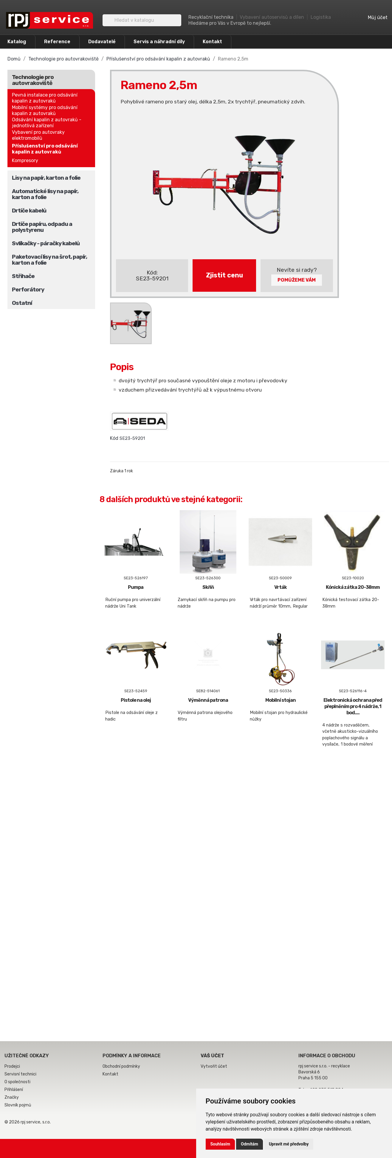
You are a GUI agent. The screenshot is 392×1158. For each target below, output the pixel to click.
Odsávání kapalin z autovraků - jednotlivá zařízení (46, 122)
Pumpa (135, 587)
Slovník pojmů (17, 1105)
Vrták (280, 587)
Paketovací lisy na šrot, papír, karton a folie (49, 259)
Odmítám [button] (249, 1144)
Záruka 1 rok (121, 471)
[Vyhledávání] (142, 20)
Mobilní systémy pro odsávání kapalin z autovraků (45, 110)
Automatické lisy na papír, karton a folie (45, 194)
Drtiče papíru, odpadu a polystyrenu (42, 227)
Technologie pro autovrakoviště (33, 80)
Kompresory (25, 160)
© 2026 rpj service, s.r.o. (27, 1122)
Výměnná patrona (208, 700)
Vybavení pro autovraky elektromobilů (38, 135)
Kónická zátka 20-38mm (353, 587)
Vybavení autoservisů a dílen (272, 17)
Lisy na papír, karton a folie (46, 177)
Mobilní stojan (280, 700)
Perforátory (28, 289)
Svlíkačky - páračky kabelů (46, 243)
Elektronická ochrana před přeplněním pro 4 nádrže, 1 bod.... (352, 706)
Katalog (16, 41)
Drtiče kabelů (29, 210)
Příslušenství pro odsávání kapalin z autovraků (45, 149)
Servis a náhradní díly (159, 41)
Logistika (321, 17)
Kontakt (212, 41)
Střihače (23, 276)
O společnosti (17, 1081)
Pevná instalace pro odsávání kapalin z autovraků (45, 98)
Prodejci (12, 1066)
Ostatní (22, 302)
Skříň (208, 587)
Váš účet (212, 1055)
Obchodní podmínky (121, 1066)
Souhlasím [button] (220, 1144)
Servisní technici (20, 1074)
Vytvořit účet (214, 1066)
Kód (114, 438)
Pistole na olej (136, 700)
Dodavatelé (102, 41)
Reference (57, 41)
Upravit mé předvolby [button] (289, 1144)
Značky (11, 1097)
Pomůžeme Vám (297, 280)
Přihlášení (13, 1089)
